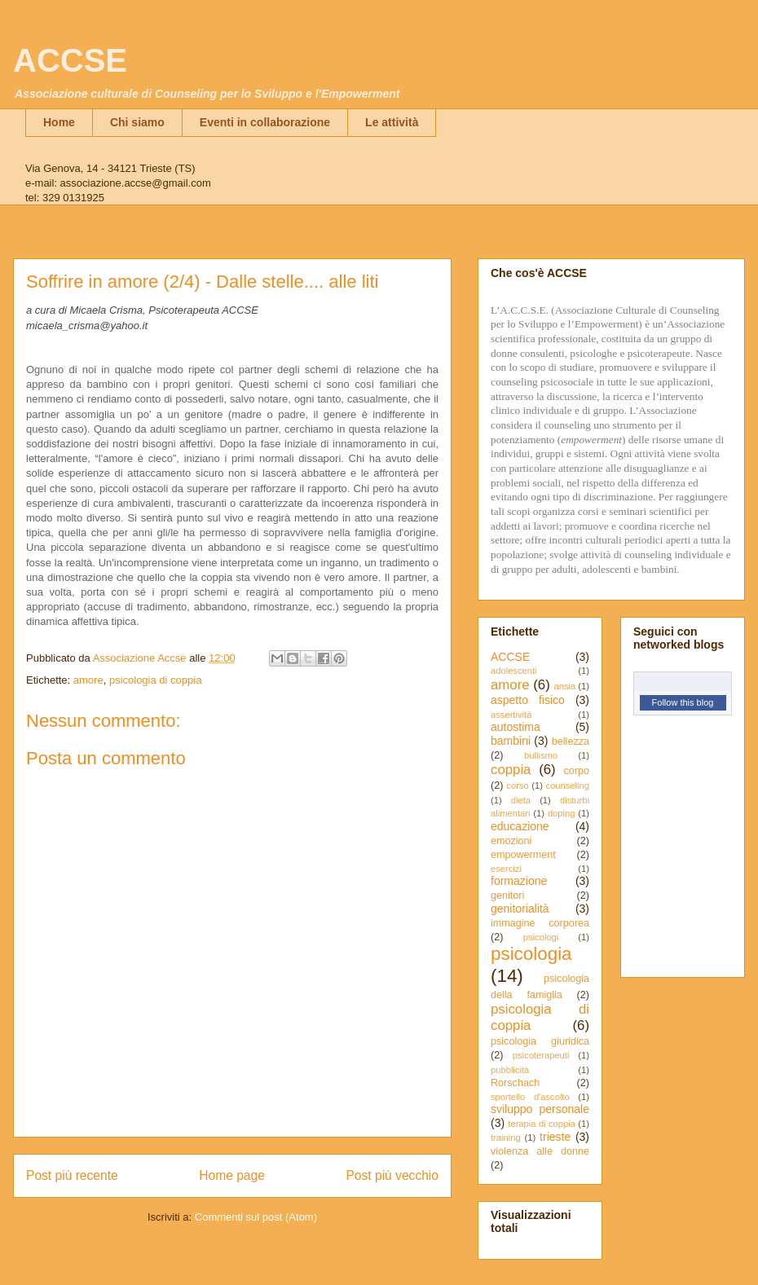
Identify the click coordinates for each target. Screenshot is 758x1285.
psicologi (541, 937)
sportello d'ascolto (530, 1097)
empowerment (523, 854)
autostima (515, 726)
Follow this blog (683, 702)
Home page (232, 1175)
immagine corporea (540, 923)
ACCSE (70, 60)
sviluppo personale (540, 1109)
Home (59, 122)
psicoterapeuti (541, 1055)
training (506, 1137)
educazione (520, 826)
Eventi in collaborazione (265, 122)
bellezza (570, 741)
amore (88, 680)
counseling (568, 785)
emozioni (511, 841)
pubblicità (510, 1070)
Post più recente (72, 1175)
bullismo (540, 755)
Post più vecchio (392, 1175)
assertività (511, 715)
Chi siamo (137, 122)
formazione (519, 880)
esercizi (506, 869)
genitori (507, 895)
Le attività (391, 122)
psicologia (531, 954)
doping (561, 813)
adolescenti (514, 671)
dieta (521, 800)
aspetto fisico (528, 699)
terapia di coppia (541, 1124)
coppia (511, 769)
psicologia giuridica (540, 1041)
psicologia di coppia (155, 680)
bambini (511, 740)
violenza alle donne (540, 1151)
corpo (576, 771)
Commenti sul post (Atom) (256, 1217)
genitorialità (520, 908)
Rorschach (515, 1083)
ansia (564, 686)
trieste (555, 1136)
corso (517, 785)
